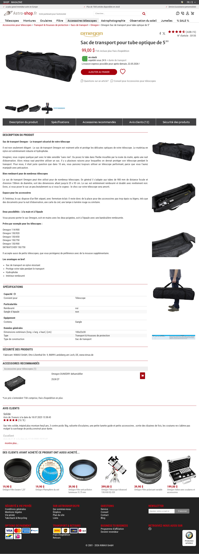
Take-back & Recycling (16, 517)
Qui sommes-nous (62, 509)
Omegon (94, 25)
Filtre (59, 20)
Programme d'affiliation (112, 528)
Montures (29, 20)
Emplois (57, 512)
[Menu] (194, 532)
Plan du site (58, 515)
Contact (105, 515)
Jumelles (166, 20)
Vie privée (10, 515)
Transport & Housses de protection (51, 25)
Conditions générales (15, 509)
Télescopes (12, 20)
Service (104, 509)
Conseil (104, 512)
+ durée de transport (116, 60)
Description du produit (23, 122)
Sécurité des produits (176, 122)
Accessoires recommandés (99, 122)
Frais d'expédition (61, 534)
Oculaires (46, 20)
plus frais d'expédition (118, 50)
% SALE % (183, 20)
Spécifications (60, 122)
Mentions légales (13, 512)
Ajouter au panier (99, 72)
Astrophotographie (113, 20)
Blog (103, 517)
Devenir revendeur (109, 531)
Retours (57, 537)
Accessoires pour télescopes (17, 25)
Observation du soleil (143, 20)
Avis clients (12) (139, 122)
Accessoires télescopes (82, 20)
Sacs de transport (79, 25)
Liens (55, 517)
